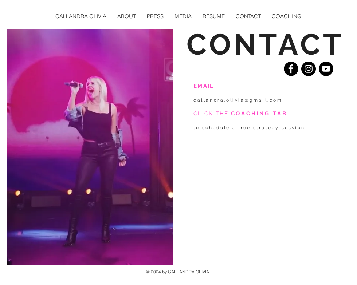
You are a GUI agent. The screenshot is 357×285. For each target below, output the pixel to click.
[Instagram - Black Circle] (308, 69)
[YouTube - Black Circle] (326, 69)
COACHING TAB (259, 113)
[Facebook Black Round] (291, 69)
